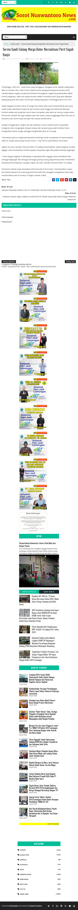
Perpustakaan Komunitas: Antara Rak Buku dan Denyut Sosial (37, 544)
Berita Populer (29, 591)
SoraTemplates (14, 905)
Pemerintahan (25, 874)
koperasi (23, 860)
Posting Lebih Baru (9, 261)
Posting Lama (70, 261)
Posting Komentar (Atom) (21, 264)
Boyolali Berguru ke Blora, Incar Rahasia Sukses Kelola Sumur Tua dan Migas (44, 764)
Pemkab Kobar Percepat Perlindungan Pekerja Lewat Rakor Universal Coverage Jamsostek (44, 691)
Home (6, 44)
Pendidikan (24, 879)
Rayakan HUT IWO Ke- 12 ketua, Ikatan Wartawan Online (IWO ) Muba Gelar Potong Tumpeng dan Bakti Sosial (39, 600)
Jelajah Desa (24, 855)
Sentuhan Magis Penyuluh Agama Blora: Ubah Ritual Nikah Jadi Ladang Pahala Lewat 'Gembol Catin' (43, 753)
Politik (22, 889)
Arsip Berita (49, 591)
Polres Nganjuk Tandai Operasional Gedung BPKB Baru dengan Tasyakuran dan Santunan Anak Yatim (43, 742)
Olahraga (24, 864)
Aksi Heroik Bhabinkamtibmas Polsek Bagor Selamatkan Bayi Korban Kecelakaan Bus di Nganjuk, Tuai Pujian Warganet (43, 812)
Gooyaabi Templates (35, 905)
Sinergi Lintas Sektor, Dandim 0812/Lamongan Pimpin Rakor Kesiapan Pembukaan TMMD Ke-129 (43, 799)
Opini (22, 869)
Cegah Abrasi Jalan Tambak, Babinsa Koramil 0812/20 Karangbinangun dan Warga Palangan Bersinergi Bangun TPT (43, 788)
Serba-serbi (15, 44)
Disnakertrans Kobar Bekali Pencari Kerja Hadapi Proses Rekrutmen (42, 701)
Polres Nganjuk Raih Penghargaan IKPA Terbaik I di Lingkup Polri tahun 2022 (45, 629)
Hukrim (23, 850)
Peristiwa (23, 884)
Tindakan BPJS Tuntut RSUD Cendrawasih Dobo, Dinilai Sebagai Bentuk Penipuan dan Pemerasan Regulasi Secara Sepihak (41, 678)
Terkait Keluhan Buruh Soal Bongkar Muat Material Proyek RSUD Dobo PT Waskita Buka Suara (42, 776)
